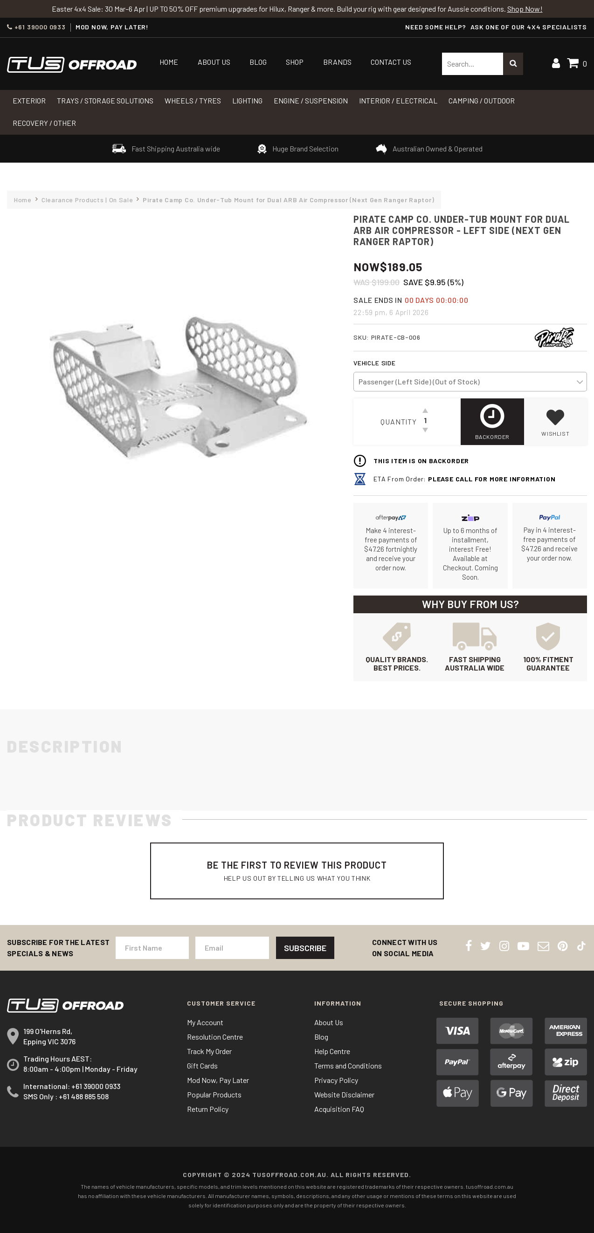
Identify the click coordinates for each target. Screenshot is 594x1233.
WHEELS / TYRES (193, 100)
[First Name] (152, 948)
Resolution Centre (215, 1036)
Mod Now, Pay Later (218, 1079)
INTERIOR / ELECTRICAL (398, 100)
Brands (337, 61)
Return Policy (207, 1108)
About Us (214, 61)
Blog (258, 61)
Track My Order (209, 1051)
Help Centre (332, 1051)
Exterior (29, 100)
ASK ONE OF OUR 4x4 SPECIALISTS (528, 27)
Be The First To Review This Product (297, 870)
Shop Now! (525, 8)
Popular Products (214, 1094)
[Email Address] (232, 948)
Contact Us (391, 61)
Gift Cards (202, 1065)
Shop (295, 61)
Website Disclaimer (344, 1094)
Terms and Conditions (348, 1065)
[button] (555, 421)
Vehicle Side (374, 363)
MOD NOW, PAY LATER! (112, 27)
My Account (205, 1022)
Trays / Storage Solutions (105, 100)
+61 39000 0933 (36, 27)
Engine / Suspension (311, 100)
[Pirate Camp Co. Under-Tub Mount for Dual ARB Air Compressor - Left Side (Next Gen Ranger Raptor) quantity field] (425, 422)
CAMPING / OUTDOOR (482, 100)
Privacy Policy (336, 1079)
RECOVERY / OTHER (44, 122)
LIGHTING (247, 100)
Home (168, 61)
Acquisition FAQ (339, 1108)
